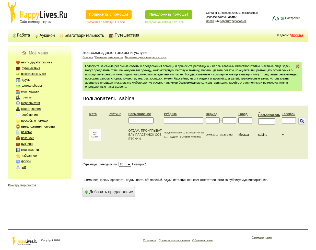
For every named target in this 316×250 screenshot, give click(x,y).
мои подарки (30, 91)
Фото (93, 114)
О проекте (149, 240)
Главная (88, 57)
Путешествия (124, 35)
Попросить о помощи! (108, 14)
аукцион (27, 144)
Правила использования (174, 240)
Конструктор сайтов (22, 185)
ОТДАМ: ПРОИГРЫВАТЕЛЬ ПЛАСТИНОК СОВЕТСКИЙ (145, 135)
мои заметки (30, 150)
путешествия (31, 68)
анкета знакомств (33, 74)
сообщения (30, 115)
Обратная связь (202, 240)
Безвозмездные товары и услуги (146, 57)
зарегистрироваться (233, 20)
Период (211, 114)
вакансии (27, 138)
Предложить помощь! (168, 14)
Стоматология (262, 238)
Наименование (139, 114)
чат (24, 167)
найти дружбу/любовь (36, 62)
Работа (21, 35)
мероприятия (30, 103)
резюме (26, 132)
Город (243, 114)
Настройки (292, 18)
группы (27, 97)
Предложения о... (174, 132)
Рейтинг (115, 114)
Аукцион (45, 35)
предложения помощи (38, 126)
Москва (296, 35)
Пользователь (269, 115)
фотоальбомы (32, 85)
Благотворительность (82, 35)
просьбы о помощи (34, 120)
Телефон (288, 114)
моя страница (31, 109)
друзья (26, 80)
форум (26, 161)
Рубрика (170, 114)
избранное (29, 155)
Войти (210, 20)
